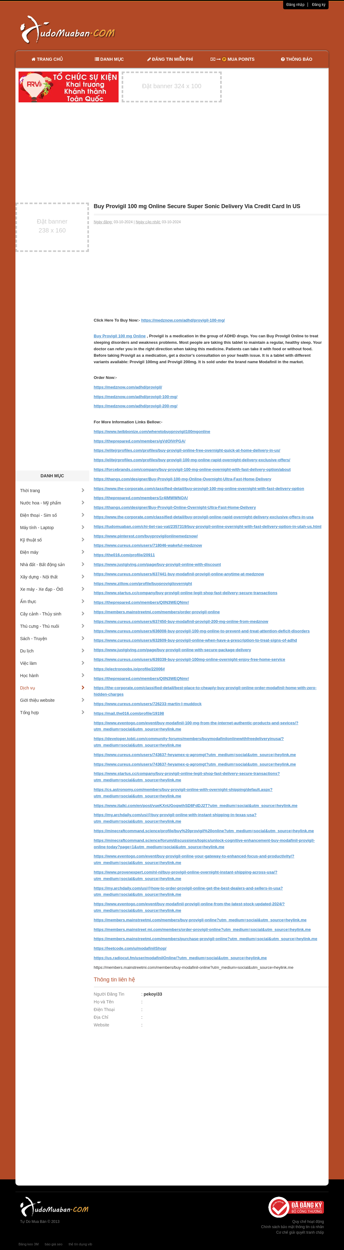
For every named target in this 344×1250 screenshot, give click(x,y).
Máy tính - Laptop (52, 527)
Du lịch (52, 650)
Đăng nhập (295, 4)
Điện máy (52, 552)
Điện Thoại (104, 1009)
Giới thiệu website (52, 700)
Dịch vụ (52, 687)
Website (101, 1024)
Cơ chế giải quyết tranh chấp (300, 1232)
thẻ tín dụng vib (80, 1244)
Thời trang (52, 490)
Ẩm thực (52, 601)
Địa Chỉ (101, 1017)
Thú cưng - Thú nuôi (52, 626)
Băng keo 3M (29, 1244)
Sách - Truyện (52, 638)
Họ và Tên (104, 1001)
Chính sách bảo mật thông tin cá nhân (292, 1227)
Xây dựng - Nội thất (52, 576)
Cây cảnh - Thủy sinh (52, 613)
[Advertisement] (237, 29)
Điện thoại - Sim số (52, 515)
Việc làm (52, 663)
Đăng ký (318, 4)
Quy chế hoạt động (308, 1221)
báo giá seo (53, 1244)
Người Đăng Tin (109, 994)
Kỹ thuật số (52, 539)
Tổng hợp (52, 712)
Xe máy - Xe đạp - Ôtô (52, 589)
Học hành (52, 675)
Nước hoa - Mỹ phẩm (52, 502)
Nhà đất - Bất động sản (52, 564)
